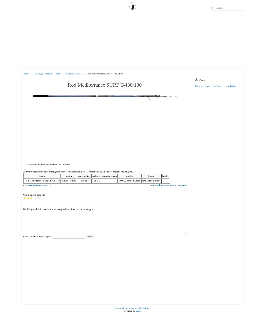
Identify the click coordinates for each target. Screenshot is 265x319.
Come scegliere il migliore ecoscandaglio (215, 86)
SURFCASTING (74, 73)
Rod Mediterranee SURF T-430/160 (168, 185)
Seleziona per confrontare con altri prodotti (48, 164)
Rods (58, 73)
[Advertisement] (132, 41)
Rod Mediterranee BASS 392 (38, 185)
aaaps (138, 315)
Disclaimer (144, 312)
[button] (104, 98)
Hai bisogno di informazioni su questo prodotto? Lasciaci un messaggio (58, 209)
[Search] (229, 8)
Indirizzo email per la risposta (54, 241)
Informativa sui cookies (127, 312)
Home (26, 73)
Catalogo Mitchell (43, 73)
